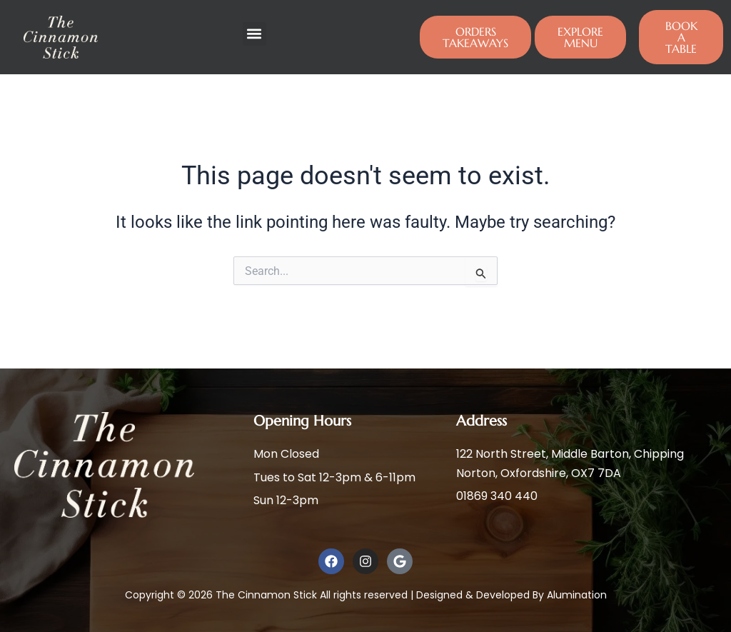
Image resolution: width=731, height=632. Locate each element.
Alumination (577, 595)
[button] (254, 34)
